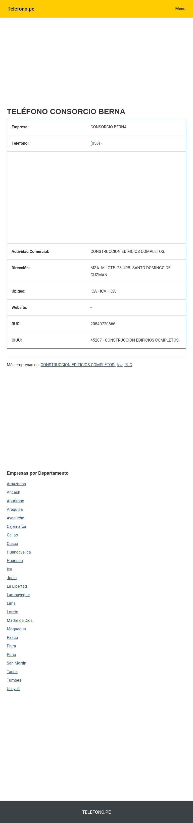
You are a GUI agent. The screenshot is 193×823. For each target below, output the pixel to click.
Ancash (13, 492)
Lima (11, 603)
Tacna (12, 671)
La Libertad (17, 586)
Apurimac (15, 501)
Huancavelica (19, 552)
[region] (96, 64)
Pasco (12, 637)
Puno (11, 654)
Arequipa (15, 509)
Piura (11, 646)
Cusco (12, 543)
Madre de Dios (20, 620)
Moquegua (16, 629)
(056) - (96, 143)
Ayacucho (15, 518)
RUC (128, 364)
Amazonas (16, 483)
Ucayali (13, 688)
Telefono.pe (21, 9)
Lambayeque (18, 594)
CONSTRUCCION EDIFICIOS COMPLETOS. (78, 364)
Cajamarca (16, 526)
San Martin (16, 663)
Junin (12, 577)
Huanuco (15, 560)
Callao (12, 535)
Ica (119, 364)
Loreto (12, 612)
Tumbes (14, 680)
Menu (180, 8)
